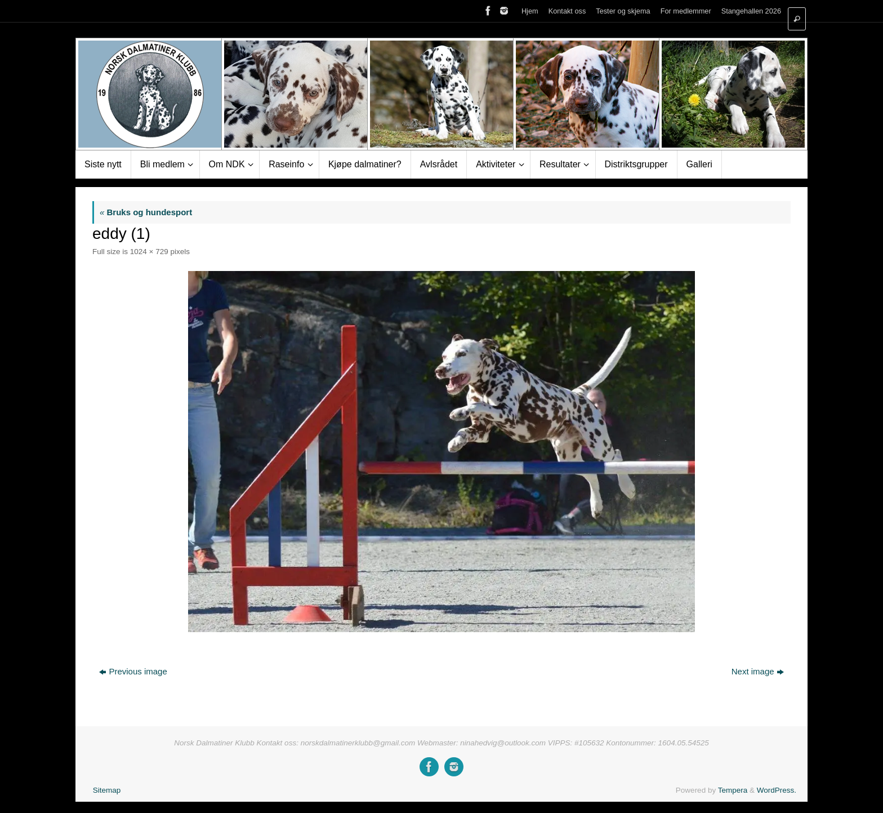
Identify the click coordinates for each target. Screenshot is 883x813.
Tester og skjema (623, 11)
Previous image (133, 671)
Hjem (529, 11)
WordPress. (776, 790)
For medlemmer (686, 11)
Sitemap (107, 790)
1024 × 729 (149, 251)
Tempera (733, 790)
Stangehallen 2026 (751, 11)
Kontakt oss (567, 11)
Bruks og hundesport (146, 212)
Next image (758, 671)
